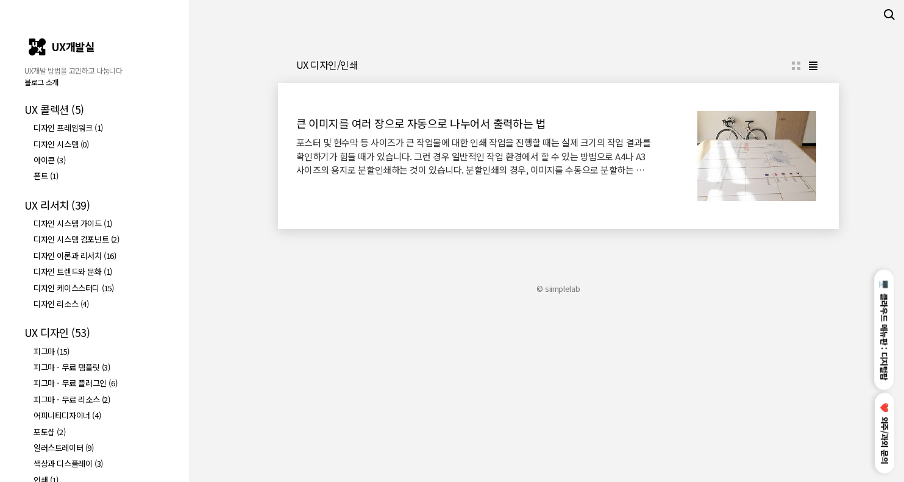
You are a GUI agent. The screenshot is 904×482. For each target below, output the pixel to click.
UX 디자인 (57, 332)
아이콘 (49, 160)
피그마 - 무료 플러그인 (75, 383)
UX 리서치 (57, 205)
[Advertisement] (558, 131)
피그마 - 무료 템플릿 (72, 367)
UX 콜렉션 (54, 109)
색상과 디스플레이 (68, 463)
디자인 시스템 (61, 144)
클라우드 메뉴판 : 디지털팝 (885, 329)
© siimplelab (558, 459)
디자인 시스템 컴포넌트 (76, 239)
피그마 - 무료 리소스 (72, 399)
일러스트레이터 (64, 447)
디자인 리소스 (61, 304)
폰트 (46, 176)
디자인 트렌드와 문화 (73, 271)
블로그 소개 (41, 82)
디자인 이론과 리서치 (75, 255)
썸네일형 (796, 236)
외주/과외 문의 (885, 433)
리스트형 (813, 236)
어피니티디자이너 (67, 415)
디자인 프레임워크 (68, 127)
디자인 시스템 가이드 (73, 223)
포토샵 (49, 432)
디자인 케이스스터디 (74, 288)
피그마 (51, 351)
